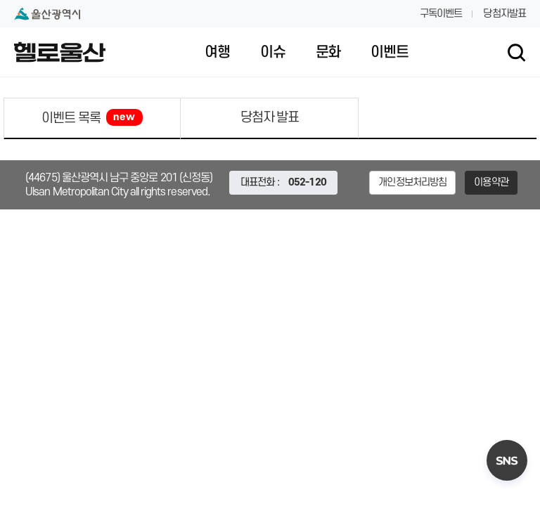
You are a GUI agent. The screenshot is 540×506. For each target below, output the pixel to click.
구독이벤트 (441, 14)
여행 (217, 53)
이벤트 (389, 53)
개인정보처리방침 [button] (412, 182)
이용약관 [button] (491, 182)
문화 (328, 53)
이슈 (272, 53)
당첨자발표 (504, 14)
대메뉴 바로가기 (270, 0)
